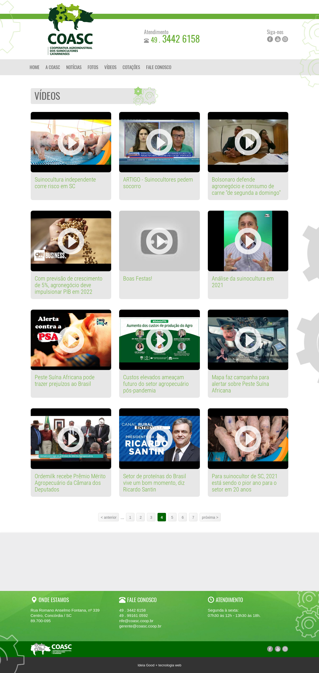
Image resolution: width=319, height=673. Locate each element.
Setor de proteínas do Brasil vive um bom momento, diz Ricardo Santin (154, 483)
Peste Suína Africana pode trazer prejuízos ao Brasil (65, 380)
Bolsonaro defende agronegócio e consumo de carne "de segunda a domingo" (246, 186)
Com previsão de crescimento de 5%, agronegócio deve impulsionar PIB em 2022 (68, 285)
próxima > (210, 517)
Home (34, 67)
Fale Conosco (158, 67)
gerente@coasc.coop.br (140, 626)
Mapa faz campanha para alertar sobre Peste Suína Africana (240, 384)
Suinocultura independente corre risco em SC (65, 182)
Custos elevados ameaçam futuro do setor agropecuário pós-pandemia (156, 384)
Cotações (131, 67)
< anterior (108, 517)
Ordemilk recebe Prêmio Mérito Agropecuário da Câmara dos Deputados (70, 483)
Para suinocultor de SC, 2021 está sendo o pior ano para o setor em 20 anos (245, 483)
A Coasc (53, 67)
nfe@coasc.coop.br (136, 620)
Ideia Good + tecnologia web (159, 665)
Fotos (93, 67)
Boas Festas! (137, 278)
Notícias (74, 67)
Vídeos (110, 67)
